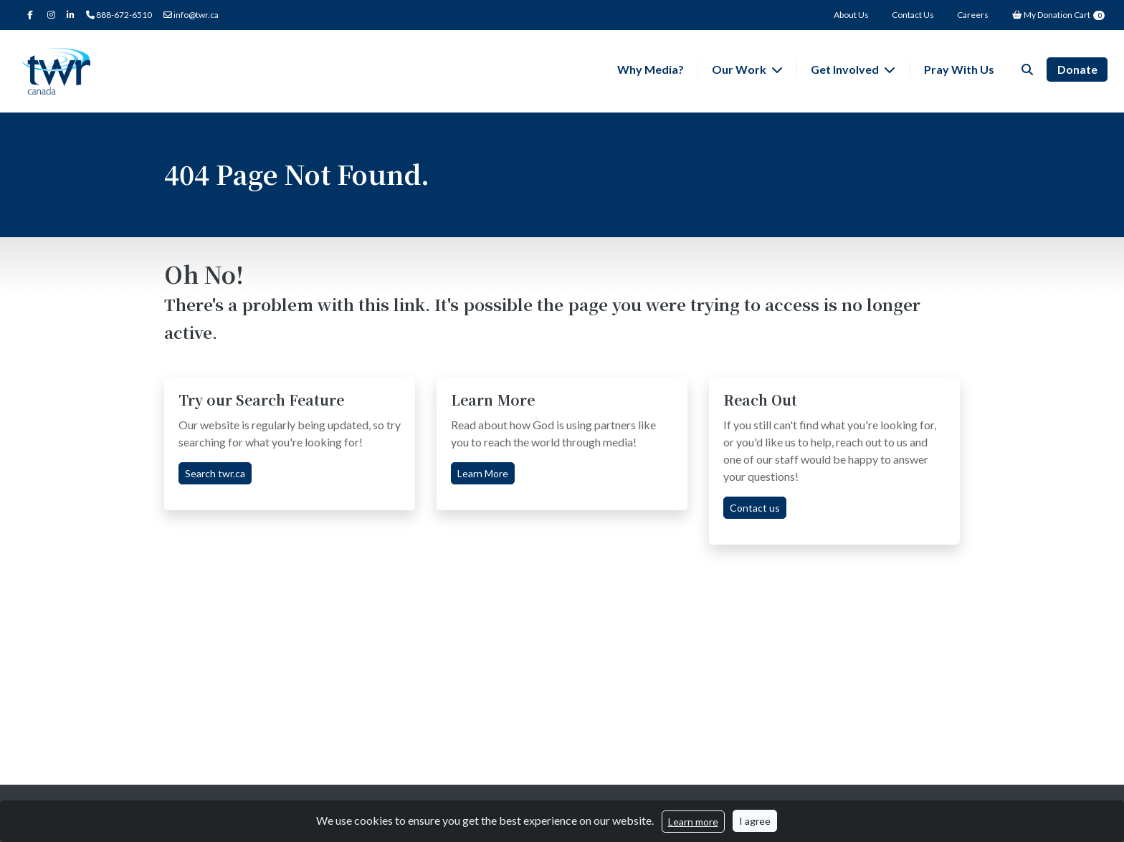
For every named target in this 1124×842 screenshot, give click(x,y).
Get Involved (846, 69)
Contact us (755, 508)
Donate (1077, 69)
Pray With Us (959, 69)
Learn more (693, 821)
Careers (973, 14)
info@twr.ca (191, 14)
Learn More (482, 473)
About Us (851, 14)
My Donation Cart (1058, 14)
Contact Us (913, 14)
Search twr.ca (215, 473)
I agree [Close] (755, 821)
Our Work (740, 69)
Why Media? (650, 69)
